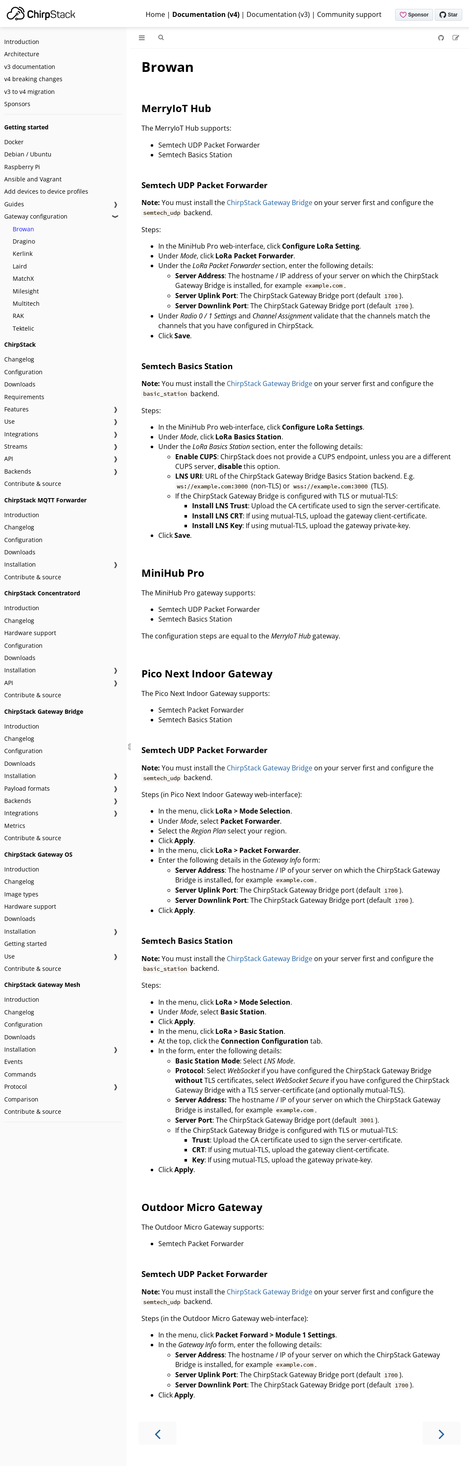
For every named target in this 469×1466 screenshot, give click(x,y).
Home (155, 14)
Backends (17, 471)
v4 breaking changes (33, 79)
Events (13, 1062)
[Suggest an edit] (456, 37)
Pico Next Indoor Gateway (207, 673)
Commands (20, 1074)
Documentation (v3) (278, 14)
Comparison (21, 1099)
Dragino (24, 241)
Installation (20, 564)
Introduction (21, 42)
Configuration (23, 372)
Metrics (14, 826)
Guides (14, 204)
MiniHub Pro (172, 573)
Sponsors (17, 104)
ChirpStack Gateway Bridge (269, 202)
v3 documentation (29, 67)
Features (16, 409)
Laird (20, 266)
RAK (18, 316)
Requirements (24, 397)
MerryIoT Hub (176, 108)
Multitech (26, 303)
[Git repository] (442, 37)
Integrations (21, 434)
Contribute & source (32, 484)
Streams (15, 446)
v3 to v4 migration (29, 92)
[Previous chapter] (157, 1433)
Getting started (25, 944)
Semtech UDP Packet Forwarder (204, 185)
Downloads (19, 384)
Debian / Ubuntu (28, 154)
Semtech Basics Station (187, 366)
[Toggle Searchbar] (161, 37)
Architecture (21, 54)
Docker (14, 142)
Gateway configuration (36, 216)
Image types (21, 894)
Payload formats (27, 788)
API (8, 459)
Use (9, 421)
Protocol (15, 1086)
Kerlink (23, 253)
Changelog (19, 359)
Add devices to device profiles (46, 191)
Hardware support (30, 633)
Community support (349, 14)
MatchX (23, 278)
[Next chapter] (442, 1433)
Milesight (26, 291)
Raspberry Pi (22, 167)
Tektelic (23, 328)
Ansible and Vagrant (33, 179)
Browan (23, 229)
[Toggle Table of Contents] (142, 37)
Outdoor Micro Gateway (202, 1207)
